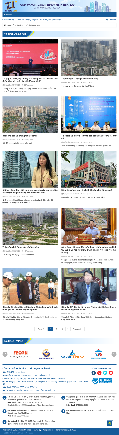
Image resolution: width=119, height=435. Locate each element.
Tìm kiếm (112, 20)
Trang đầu (42, 329)
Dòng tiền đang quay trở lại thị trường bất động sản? (86, 190)
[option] (21, 354)
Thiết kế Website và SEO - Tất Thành (17, 433)
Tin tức (19, 25)
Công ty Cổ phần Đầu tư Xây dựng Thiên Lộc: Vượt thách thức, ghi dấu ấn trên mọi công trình (30, 308)
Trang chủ (10, 25)
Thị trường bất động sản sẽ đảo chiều (20, 247)
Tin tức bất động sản (32, 25)
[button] (5, 354)
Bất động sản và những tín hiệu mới (19, 135)
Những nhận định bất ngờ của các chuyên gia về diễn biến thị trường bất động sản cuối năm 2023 (30, 191)
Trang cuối (77, 329)
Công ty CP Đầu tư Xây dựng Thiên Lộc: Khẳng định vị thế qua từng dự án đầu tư (88, 308)
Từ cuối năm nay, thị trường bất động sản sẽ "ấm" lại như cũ (88, 137)
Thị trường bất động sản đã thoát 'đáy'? (80, 78)
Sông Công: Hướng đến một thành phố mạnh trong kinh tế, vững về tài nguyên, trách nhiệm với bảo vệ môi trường (88, 250)
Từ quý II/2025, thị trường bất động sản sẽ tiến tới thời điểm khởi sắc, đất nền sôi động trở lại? (30, 79)
